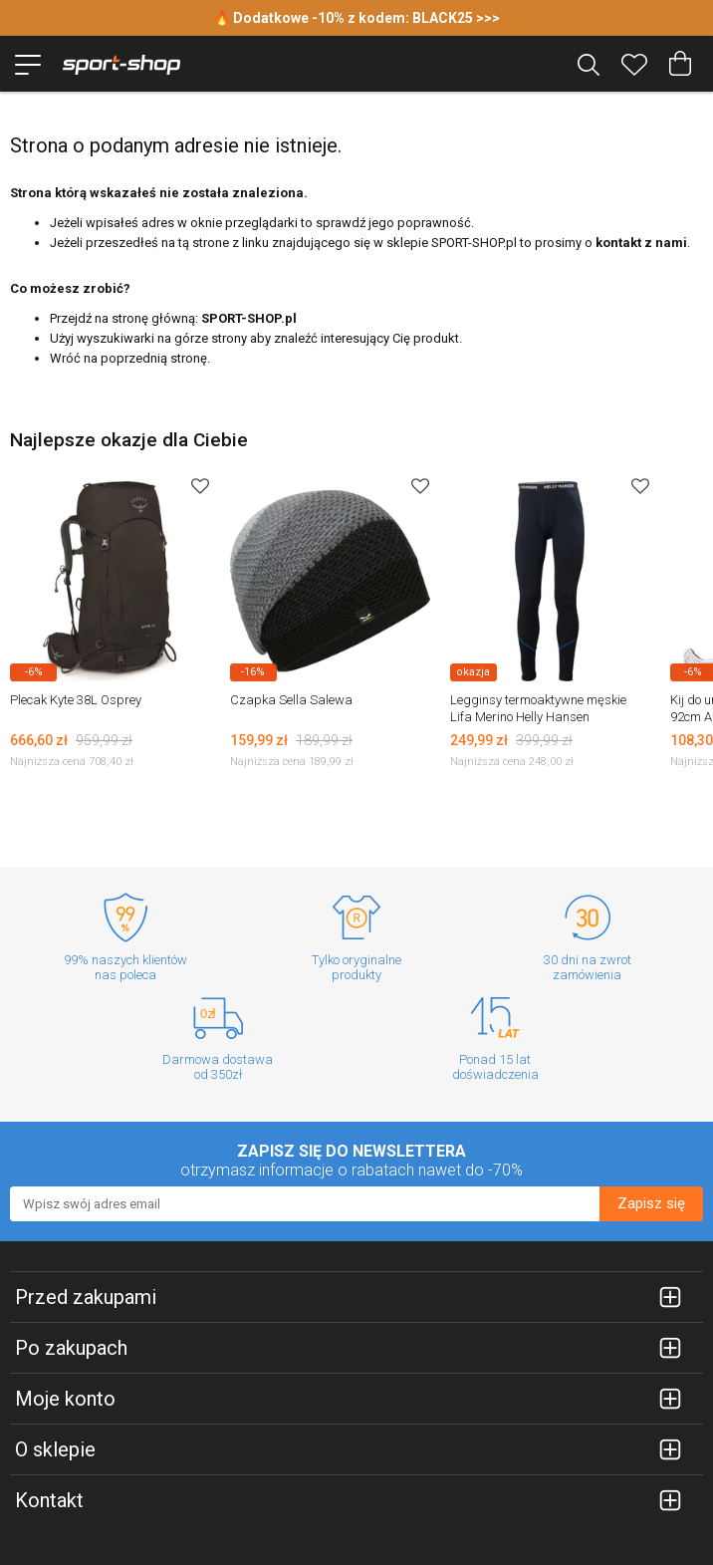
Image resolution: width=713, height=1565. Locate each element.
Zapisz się (651, 1203)
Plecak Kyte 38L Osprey (75, 699)
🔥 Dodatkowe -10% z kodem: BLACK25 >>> (356, 18)
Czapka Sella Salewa (291, 699)
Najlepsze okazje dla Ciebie (129, 439)
